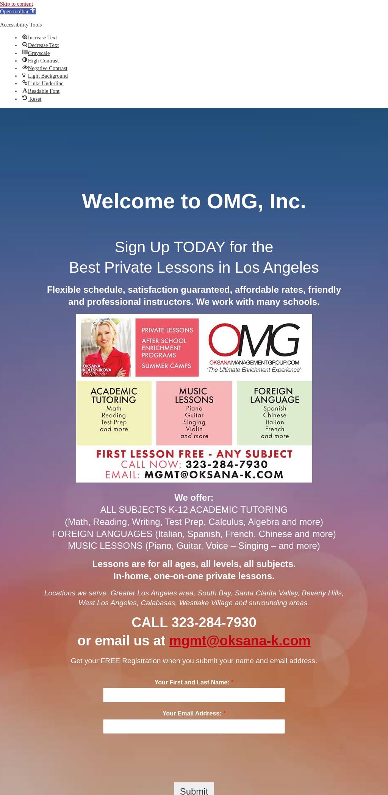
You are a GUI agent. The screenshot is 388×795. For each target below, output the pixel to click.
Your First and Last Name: (194, 682)
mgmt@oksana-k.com (239, 640)
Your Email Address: (194, 713)
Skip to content (16, 4)
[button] (18, 11)
